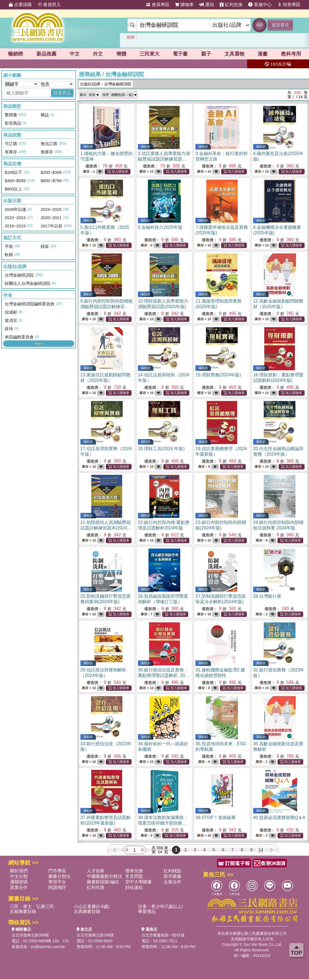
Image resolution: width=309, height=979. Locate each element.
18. (161, 448)
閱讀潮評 (57, 887)
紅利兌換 (231, 4)
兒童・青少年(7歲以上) (160, 906)
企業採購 (20, 4)
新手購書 (172, 876)
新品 (46, 54)
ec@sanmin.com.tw (48, 946)
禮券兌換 (134, 870)
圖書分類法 (59, 876)
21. (106, 528)
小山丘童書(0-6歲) (92, 906)
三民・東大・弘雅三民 (32, 906)
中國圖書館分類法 (104, 876)
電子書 (180, 54)
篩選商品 (62, 93)
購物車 (184, 4)
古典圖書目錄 (87, 911)
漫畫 (263, 54)
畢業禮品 (147, 911)
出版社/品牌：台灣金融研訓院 (106, 84)
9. (106, 306)
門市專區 (57, 870)
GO (259, 24)
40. (279, 817)
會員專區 (157, 4)
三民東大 (149, 54)
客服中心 (259, 4)
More (38, 343)
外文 (98, 54)
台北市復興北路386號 (30, 935)
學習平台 (57, 882)
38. (163, 823)
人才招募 (95, 870)
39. (215, 817)
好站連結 (134, 887)
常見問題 (134, 876)
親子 (206, 54)
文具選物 (234, 54)
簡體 (121, 54)
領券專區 (288, 4)
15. (218, 374)
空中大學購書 (138, 882)
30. (164, 675)
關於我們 (19, 870)
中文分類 (19, 876)
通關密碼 (19, 882)
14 (260, 849)
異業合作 (19, 887)
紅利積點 (172, 870)
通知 (206, 4)
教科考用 (291, 54)
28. (267, 596)
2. (164, 159)
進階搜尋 (280, 25)
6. (160, 227)
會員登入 (49, 4)
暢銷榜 (15, 54)
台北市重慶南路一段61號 (163, 935)
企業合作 (172, 882)
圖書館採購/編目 (103, 882)
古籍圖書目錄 (23, 911)
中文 (75, 54)
